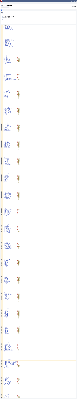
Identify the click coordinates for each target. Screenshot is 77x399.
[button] (76, 1)
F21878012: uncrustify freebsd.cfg (8, 16)
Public (7, 7)
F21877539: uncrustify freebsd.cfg (8, 18)
